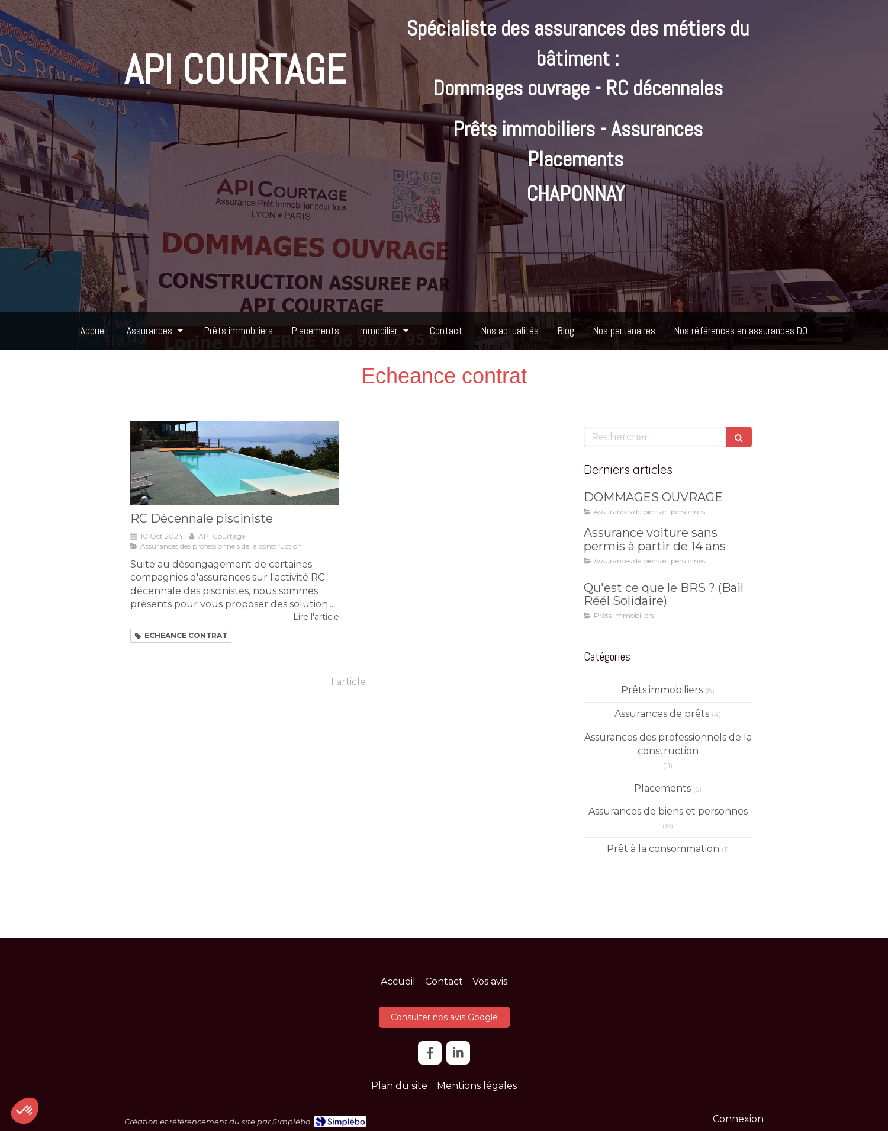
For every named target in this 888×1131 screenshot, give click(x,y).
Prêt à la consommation (663, 848)
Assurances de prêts (661, 713)
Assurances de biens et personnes (668, 811)
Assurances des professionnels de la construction (668, 744)
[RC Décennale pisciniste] (234, 462)
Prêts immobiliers (662, 690)
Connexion (738, 1118)
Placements (662, 788)
